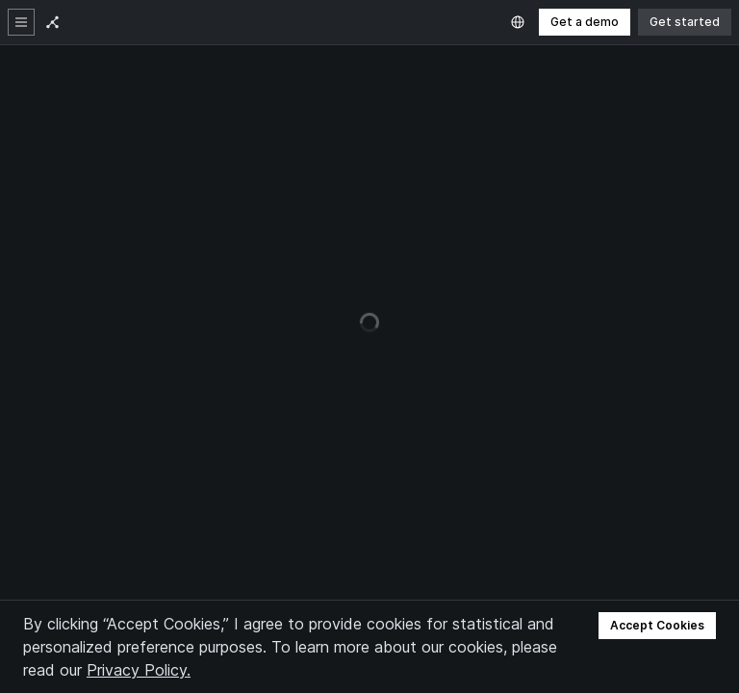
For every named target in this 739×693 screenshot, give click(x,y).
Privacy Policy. (139, 670)
